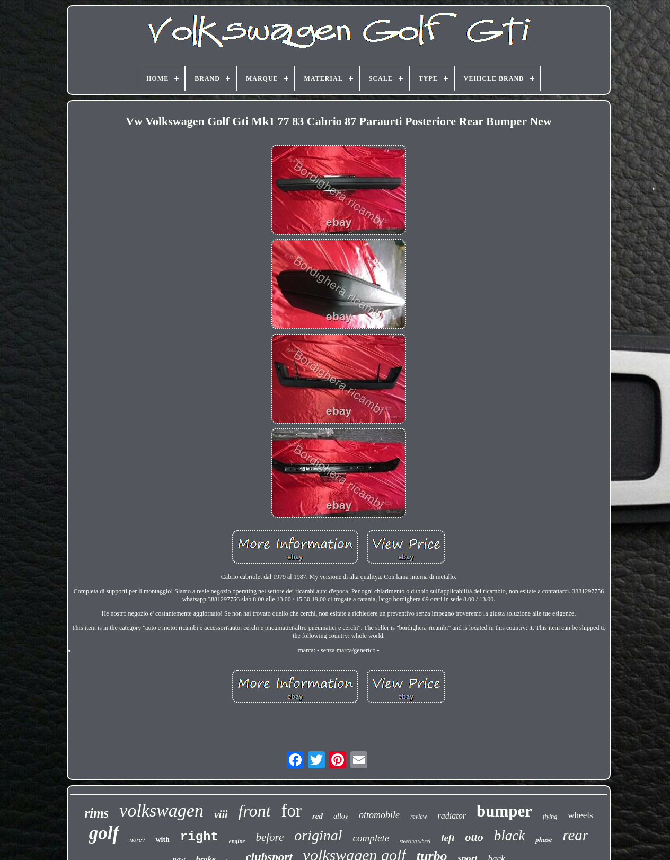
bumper (504, 811)
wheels (580, 815)
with (162, 840)
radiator (452, 815)
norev (137, 840)
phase (543, 840)
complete (371, 838)
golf (104, 833)
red (317, 816)
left (447, 838)
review (418, 816)
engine (237, 841)
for (291, 810)
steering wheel (415, 841)
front (255, 810)
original (318, 835)
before (269, 837)
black (509, 836)
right (199, 837)
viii (221, 814)
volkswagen (161, 810)
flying (550, 816)
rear (575, 835)
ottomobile (379, 815)
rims (96, 813)
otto (474, 837)
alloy (340, 816)
